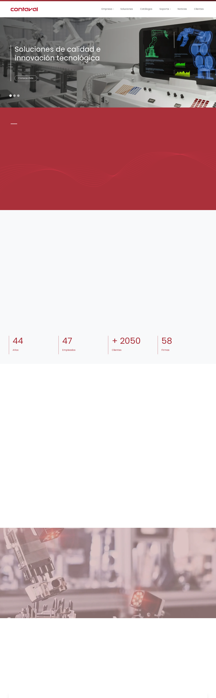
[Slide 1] (14, 95)
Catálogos (146, 9)
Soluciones (126, 9)
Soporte (164, 9)
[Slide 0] (10, 95)
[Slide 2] (18, 95)
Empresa (106, 9)
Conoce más (25, 78)
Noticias (182, 9)
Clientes (199, 9)
